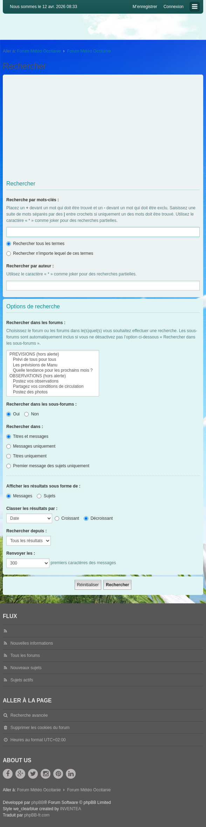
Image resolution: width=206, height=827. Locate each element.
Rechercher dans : (24, 426)
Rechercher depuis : (26, 530)
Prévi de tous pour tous (53, 359)
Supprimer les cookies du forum (40, 727)
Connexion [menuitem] (174, 6)
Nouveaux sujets (26, 667)
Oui (13, 414)
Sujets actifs (22, 680)
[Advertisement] (103, 129)
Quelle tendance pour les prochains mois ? (53, 370)
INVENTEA (70, 808)
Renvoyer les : (20, 553)
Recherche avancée (29, 715)
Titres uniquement (26, 456)
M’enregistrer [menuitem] (145, 6)
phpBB (37, 802)
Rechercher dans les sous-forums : (41, 404)
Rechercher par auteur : (30, 266)
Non (31, 414)
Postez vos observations (53, 381)
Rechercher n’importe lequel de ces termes (49, 253)
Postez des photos (53, 392)
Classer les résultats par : (31, 508)
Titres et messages (27, 436)
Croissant (67, 518)
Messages (19, 495)
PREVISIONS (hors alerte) (53, 354)
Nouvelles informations (32, 643)
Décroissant (98, 518)
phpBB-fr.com (37, 815)
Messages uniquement (30, 446)
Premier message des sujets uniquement (47, 465)
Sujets (46, 495)
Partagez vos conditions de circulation (53, 386)
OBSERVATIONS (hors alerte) (53, 376)
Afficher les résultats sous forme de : (43, 486)
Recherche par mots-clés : (32, 199)
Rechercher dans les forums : (36, 322)
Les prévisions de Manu (53, 365)
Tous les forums (25, 655)
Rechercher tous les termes (35, 243)
